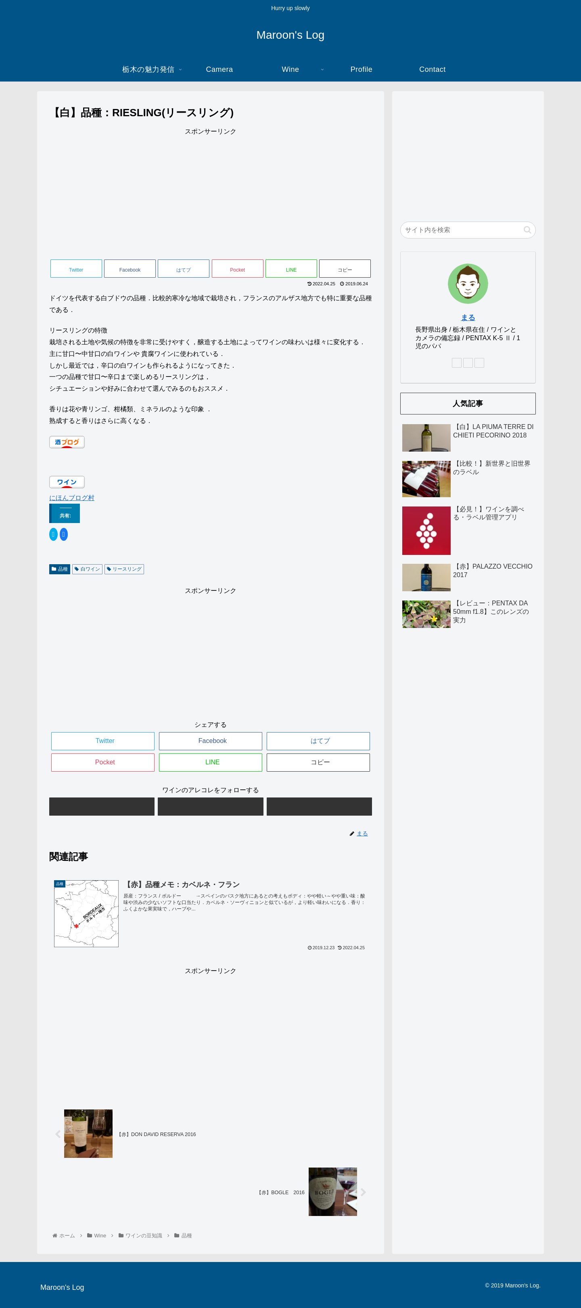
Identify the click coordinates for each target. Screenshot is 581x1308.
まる (468, 318)
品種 (60, 569)
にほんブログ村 (71, 497)
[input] (468, 230)
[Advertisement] (210, 194)
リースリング (124, 569)
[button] (527, 229)
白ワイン (87, 569)
